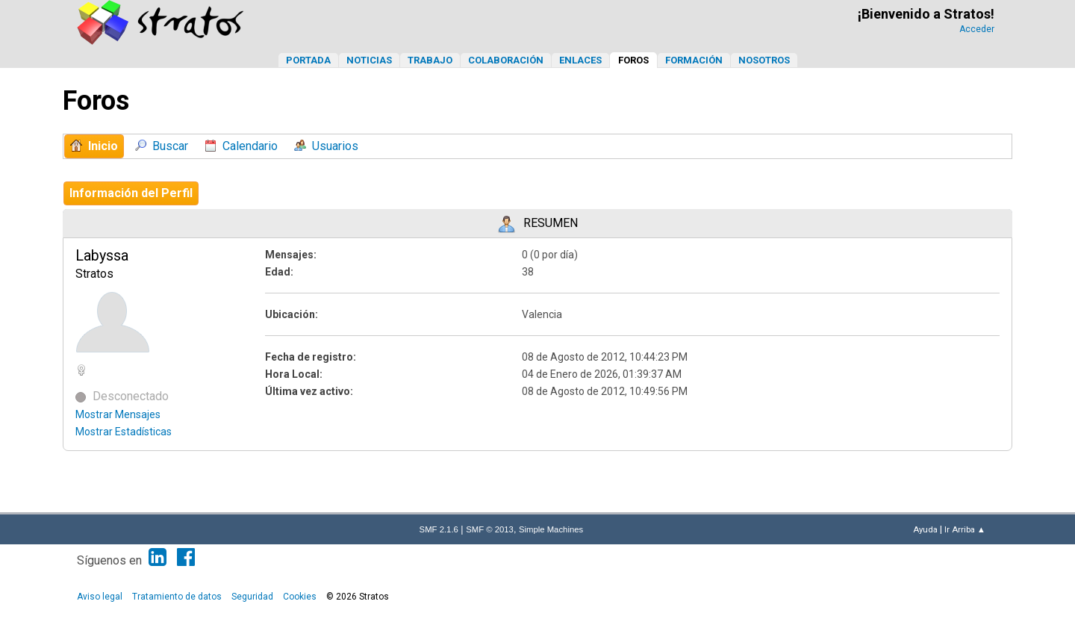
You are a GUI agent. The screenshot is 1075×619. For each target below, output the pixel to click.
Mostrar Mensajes (118, 414)
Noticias (369, 60)
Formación (694, 60)
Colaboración (505, 60)
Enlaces (580, 60)
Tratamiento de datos (177, 596)
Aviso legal (99, 596)
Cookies (300, 596)
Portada (308, 60)
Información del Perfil (131, 193)
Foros (633, 60)
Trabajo (430, 60)
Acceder (976, 29)
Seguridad (252, 596)
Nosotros (764, 60)
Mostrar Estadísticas (123, 432)
